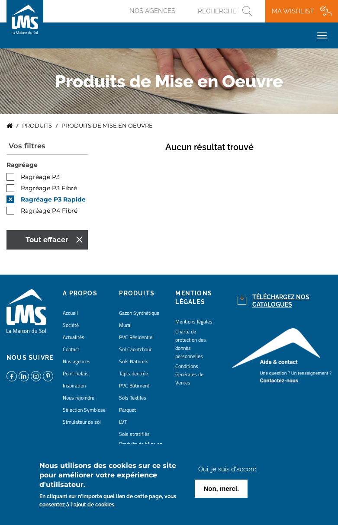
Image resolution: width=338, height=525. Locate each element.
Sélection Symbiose (84, 410)
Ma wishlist (293, 11)
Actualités (73, 337)
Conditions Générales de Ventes (189, 374)
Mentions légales (193, 321)
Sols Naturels (133, 361)
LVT (123, 422)
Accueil (9, 126)
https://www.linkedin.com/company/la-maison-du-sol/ (24, 376)
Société (71, 325)
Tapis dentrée (133, 373)
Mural (125, 325)
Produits (37, 125)
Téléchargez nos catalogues (280, 301)
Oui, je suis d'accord (227, 471)
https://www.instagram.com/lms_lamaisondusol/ (36, 376)
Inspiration (74, 385)
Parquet (127, 410)
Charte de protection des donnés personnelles (190, 343)
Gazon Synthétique (139, 313)
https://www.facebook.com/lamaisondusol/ (11, 376)
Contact (71, 349)
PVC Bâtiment (134, 385)
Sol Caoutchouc (135, 349)
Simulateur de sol (82, 422)
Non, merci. (221, 490)
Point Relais (76, 373)
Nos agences (152, 11)
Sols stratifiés (134, 434)
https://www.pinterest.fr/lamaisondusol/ (48, 376)
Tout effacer (47, 239)
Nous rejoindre (78, 398)
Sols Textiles (132, 398)
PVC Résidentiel (136, 337)
